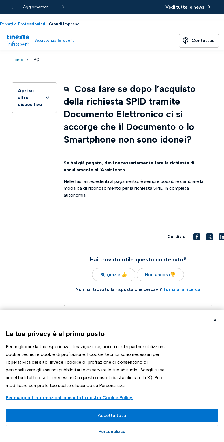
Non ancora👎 (160, 274)
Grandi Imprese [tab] (64, 24)
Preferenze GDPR (112, 432)
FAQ (35, 59)
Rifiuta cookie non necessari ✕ (215, 321)
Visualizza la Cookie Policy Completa (70, 398)
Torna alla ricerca (181, 289)
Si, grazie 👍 (113, 274)
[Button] (199, 41)
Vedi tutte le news (187, 7)
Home (17, 59)
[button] (196, 236)
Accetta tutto (112, 415)
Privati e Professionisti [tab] (22, 24)
